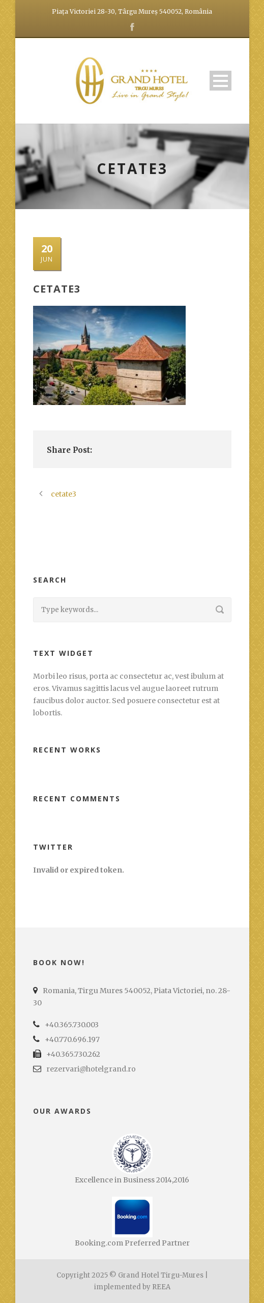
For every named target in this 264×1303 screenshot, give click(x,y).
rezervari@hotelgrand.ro (91, 1069)
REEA (161, 1287)
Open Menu (220, 81)
